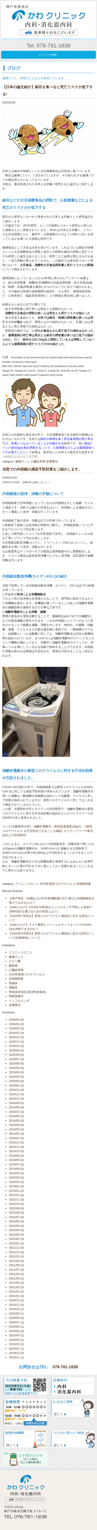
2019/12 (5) (16, 1353)
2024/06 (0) (16, 1116)
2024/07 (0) (16, 1111)
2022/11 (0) (16, 1199)
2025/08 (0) (16, 1054)
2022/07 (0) (16, 1217)
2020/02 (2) (16, 1344)
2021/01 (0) (16, 1296)
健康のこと (22, 461)
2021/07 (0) (16, 1269)
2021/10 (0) (16, 1256)
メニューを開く (48, 54)
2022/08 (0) (16, 1212)
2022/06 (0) (16, 1221)
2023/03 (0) (16, 1182)
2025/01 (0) (16, 1085)
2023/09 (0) (16, 1155)
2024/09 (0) (16, 1103)
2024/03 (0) (16, 1129)
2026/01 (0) (16, 1033)
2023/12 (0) (16, 1142)
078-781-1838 (65, 1367)
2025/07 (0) (16, 1059)
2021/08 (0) (16, 1265)
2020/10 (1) (16, 1309)
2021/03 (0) (16, 1287)
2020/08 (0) (16, 1317)
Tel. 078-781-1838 (48, 46)
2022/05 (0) (16, 1226)
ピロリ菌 (15, 961)
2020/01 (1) (16, 1348)
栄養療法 (52, 461)
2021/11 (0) (16, 1252)
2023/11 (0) (16, 1147)
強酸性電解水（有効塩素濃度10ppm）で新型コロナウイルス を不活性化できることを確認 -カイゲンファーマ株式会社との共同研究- (47, 831)
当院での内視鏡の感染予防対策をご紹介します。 (42, 469)
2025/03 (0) (16, 1076)
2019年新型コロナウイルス (58, 883)
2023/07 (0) (16, 1164)
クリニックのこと (27, 883)
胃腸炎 (13, 983)
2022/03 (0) (16, 1234)
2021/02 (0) (16, 1291)
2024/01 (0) (16, 1138)
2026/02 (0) (16, 1028)
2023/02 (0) (16, 1186)
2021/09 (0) (16, 1261)
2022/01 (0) (16, 1243)
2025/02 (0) (16, 1081)
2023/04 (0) (16, 1177)
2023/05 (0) (16, 1173)
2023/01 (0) (16, 1190)
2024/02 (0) (16, 1133)
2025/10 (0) (16, 1046)
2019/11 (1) (16, 1357)
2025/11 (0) (16, 1041)
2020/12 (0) (16, 1300)
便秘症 (13, 987)
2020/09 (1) (16, 1313)
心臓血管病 (38, 461)
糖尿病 (13, 965)
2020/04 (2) (16, 1335)
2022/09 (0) (16, 1208)
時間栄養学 (16, 996)
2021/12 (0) (16, 1247)
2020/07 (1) (16, 1322)
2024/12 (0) (16, 1089)
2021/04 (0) (16, 1282)
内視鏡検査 (83, 883)
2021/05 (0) (16, 1278)
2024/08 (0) (16, 1107)
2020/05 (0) (16, 1331)
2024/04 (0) (16, 1125)
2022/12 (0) (16, 1195)
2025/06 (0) (16, 1063)
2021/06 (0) (16, 1274)
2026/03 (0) (16, 1024)
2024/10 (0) (16, 1098)
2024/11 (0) (16, 1094)
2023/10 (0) (16, 1151)
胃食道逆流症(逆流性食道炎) (27, 992)
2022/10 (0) (16, 1203)
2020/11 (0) (16, 1304)
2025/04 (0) (16, 1072)
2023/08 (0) (16, 1160)
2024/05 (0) (16, 1120)
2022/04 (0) (16, 1230)
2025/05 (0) (16, 1068)
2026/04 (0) (16, 1019)
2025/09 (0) (16, 1050)
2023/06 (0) (16, 1168)
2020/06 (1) (16, 1326)
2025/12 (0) (16, 1037)
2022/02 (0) (16, 1239)
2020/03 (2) (16, 1340)
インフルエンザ (19, 1000)
